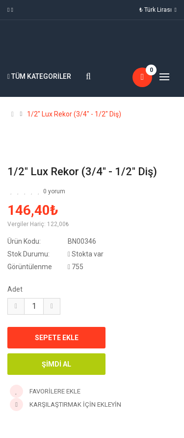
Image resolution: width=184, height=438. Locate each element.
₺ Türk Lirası (158, 9)
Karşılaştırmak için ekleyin (65, 404)
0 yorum (54, 191)
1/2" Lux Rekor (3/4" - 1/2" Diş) (74, 114)
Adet (15, 289)
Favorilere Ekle (45, 391)
